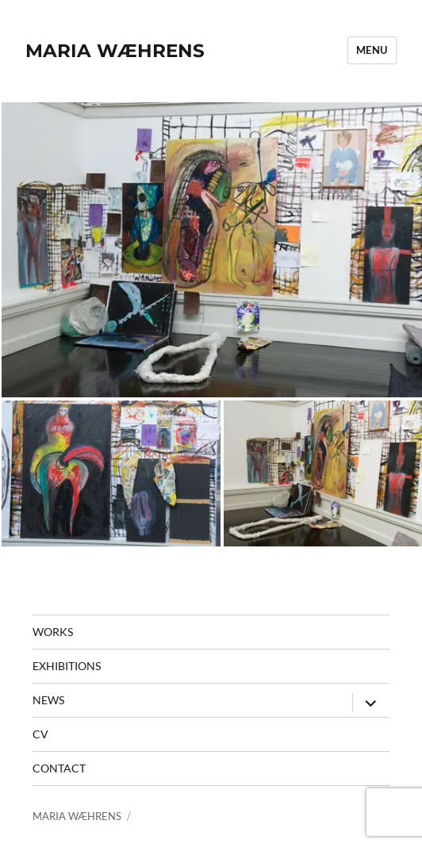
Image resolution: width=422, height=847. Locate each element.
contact (59, 768)
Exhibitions (67, 666)
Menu (372, 50)
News (48, 700)
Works (53, 631)
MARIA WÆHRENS (115, 51)
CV (40, 734)
